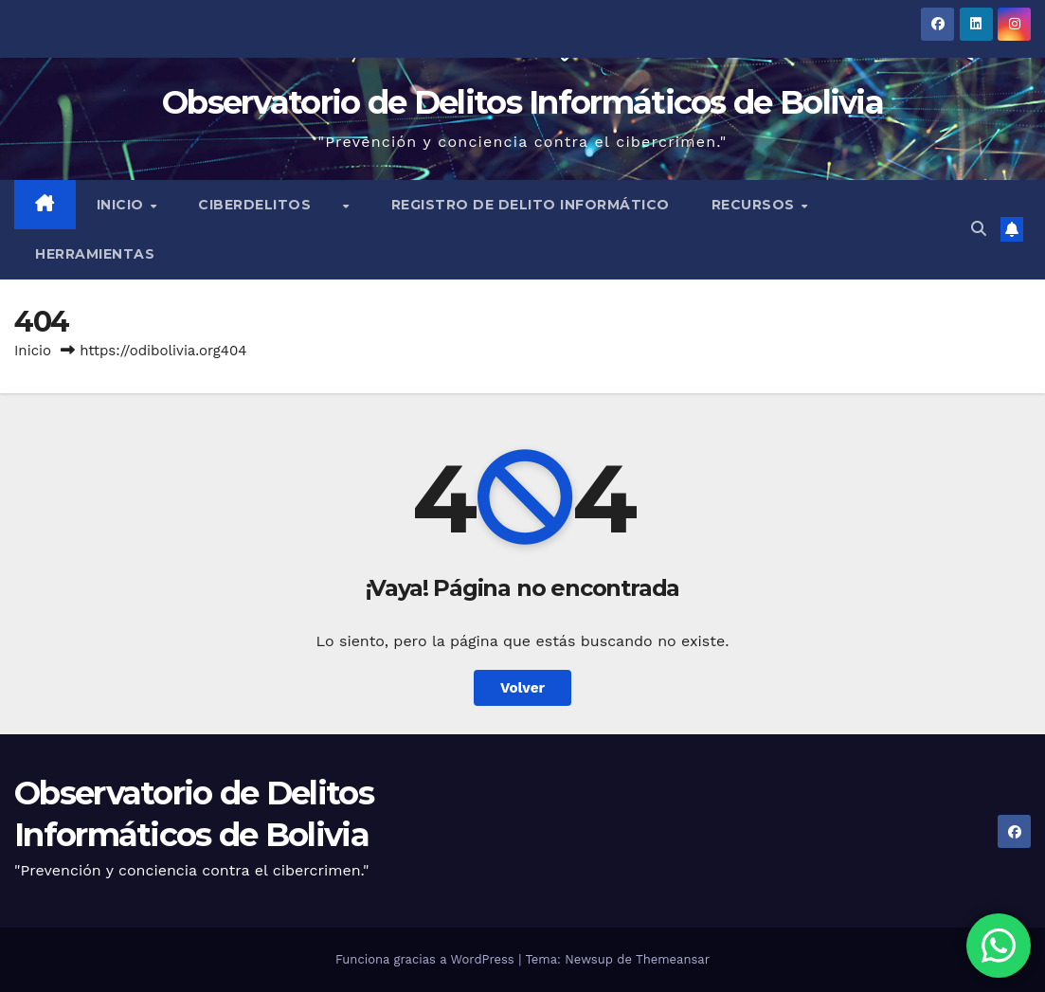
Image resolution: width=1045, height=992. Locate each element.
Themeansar (673, 959)
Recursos (756, 204)
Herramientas (94, 253)
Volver (522, 687)
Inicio (123, 204)
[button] (978, 229)
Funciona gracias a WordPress (426, 959)
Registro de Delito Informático (530, 204)
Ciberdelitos (269, 204)
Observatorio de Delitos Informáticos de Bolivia (522, 102)
